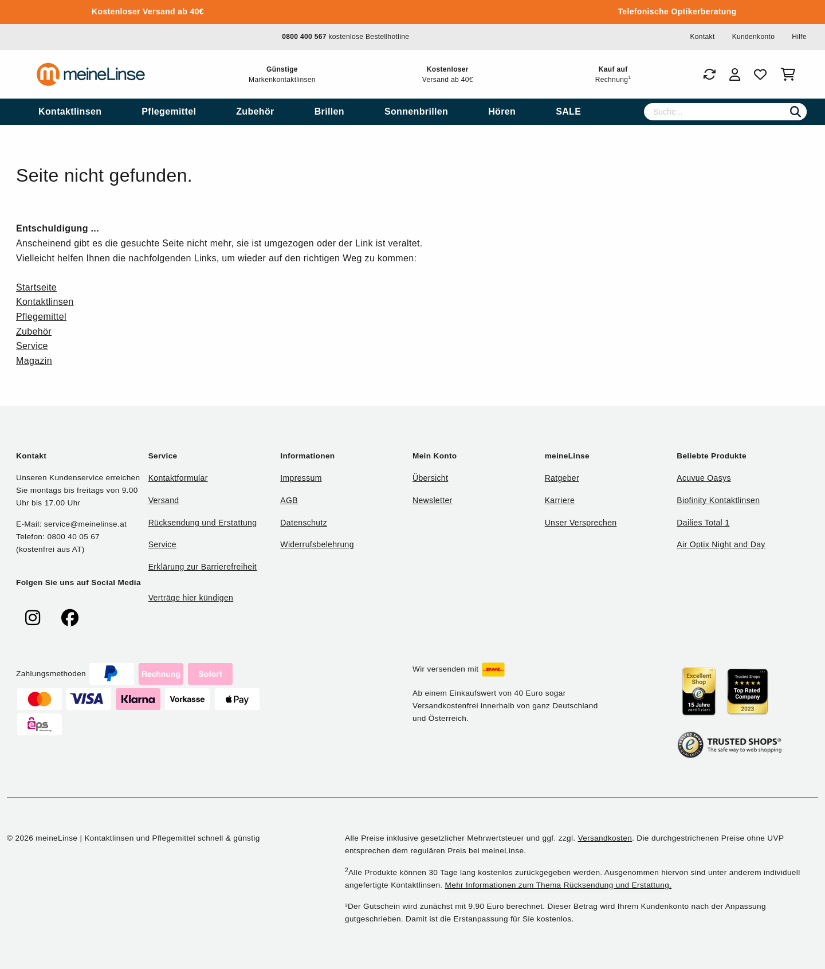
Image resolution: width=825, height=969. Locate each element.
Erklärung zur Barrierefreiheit (202, 566)
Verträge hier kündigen (191, 597)
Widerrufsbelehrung (316, 544)
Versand (163, 500)
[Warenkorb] (790, 74)
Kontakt (702, 37)
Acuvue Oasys (703, 477)
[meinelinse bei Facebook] (70, 618)
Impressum (300, 477)
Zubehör (34, 331)
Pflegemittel (41, 316)
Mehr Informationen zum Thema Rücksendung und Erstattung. (558, 885)
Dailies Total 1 (703, 522)
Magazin (34, 361)
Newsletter (432, 500)
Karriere (560, 500)
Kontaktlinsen (45, 302)
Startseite (36, 287)
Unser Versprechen (581, 522)
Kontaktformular (178, 477)
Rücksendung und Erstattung (202, 522)
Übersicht (430, 477)
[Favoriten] (760, 74)
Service (32, 346)
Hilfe (799, 37)
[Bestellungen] (709, 74)
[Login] (734, 74)
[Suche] (725, 111)
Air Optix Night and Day (721, 544)
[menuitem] (69, 112)
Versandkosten (605, 838)
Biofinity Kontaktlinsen (718, 500)
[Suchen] (795, 111)
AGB (289, 500)
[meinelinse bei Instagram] (32, 618)
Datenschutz (303, 522)
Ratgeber (562, 477)
